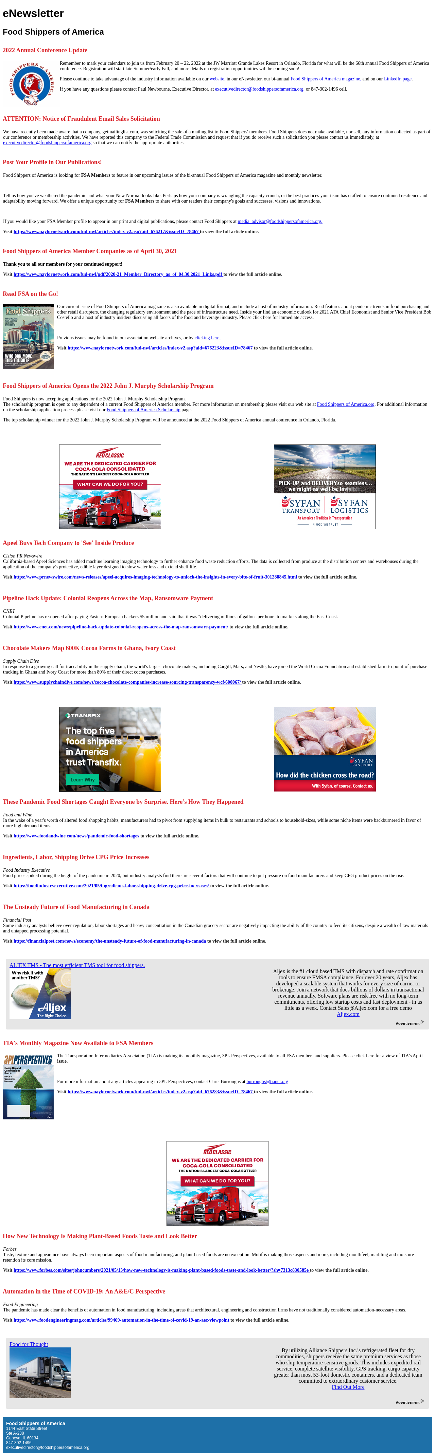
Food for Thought (29, 1344)
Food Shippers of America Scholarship (143, 409)
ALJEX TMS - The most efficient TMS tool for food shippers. (77, 965)
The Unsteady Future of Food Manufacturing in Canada (76, 907)
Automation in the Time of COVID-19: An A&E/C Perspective (84, 1291)
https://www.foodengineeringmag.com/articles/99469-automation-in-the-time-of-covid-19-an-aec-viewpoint (122, 1320)
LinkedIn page (398, 78)
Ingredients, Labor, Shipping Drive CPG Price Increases (76, 857)
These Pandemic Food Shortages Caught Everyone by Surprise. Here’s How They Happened (123, 801)
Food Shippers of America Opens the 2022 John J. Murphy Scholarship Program (108, 385)
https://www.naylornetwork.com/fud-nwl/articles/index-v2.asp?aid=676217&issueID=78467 (107, 231)
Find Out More (348, 1387)
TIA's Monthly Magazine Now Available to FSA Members (78, 1043)
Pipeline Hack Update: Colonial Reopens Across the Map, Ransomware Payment (108, 598)
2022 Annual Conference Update (45, 50)
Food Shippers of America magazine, (326, 78)
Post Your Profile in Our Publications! (52, 162)
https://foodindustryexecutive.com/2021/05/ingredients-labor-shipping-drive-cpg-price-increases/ (112, 885)
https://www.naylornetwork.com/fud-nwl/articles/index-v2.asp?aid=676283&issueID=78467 (161, 1091)
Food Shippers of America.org (346, 404)
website (217, 78)
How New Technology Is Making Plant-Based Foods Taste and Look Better (100, 1236)
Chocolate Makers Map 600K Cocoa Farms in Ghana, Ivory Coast (89, 648)
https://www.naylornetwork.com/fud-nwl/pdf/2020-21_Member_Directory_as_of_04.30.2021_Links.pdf (118, 274)
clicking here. (208, 337)
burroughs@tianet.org (267, 1081)
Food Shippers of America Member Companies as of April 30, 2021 (90, 251)
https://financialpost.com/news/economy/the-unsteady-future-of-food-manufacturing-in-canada (110, 941)
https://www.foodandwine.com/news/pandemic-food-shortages (77, 835)
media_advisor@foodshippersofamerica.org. (280, 221)
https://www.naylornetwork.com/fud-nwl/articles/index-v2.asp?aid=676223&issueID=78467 (161, 348)
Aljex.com (348, 1014)
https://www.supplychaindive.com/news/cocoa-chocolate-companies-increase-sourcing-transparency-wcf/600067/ (128, 682)
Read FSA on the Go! (30, 293)
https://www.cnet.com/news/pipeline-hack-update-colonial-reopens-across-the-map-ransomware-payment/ (121, 626)
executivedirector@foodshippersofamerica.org (259, 89)
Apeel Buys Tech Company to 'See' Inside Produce (68, 543)
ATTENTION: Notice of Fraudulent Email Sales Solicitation (81, 118)
